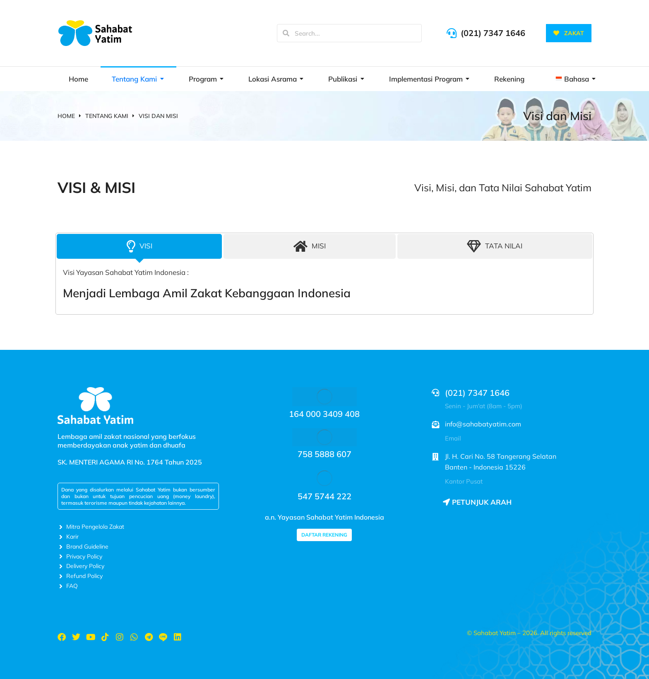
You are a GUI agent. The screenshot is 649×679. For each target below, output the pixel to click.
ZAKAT (568, 33)
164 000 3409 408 (324, 414)
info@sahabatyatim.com (483, 424)
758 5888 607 (324, 454)
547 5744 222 (324, 496)
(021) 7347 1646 (493, 33)
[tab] (139, 246)
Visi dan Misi (557, 115)
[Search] (286, 33)
